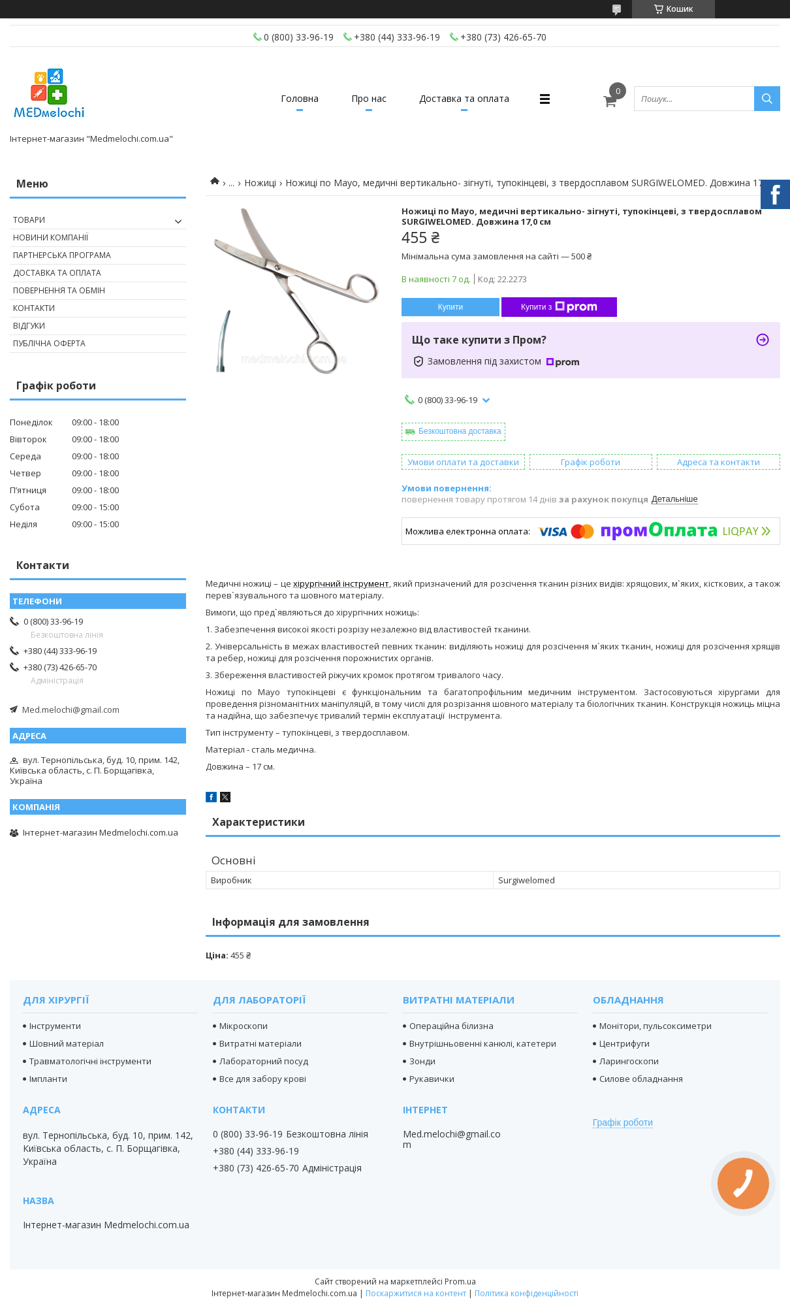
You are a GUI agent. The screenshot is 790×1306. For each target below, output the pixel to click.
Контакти (34, 308)
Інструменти (55, 1026)
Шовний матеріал (66, 1043)
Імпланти (48, 1079)
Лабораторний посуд (263, 1061)
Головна (300, 98)
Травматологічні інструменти (90, 1061)
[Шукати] (767, 98)
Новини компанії (50, 237)
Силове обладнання (641, 1079)
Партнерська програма (62, 255)
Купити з (559, 307)
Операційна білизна (451, 1026)
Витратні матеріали (260, 1043)
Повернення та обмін (59, 290)
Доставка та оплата (464, 98)
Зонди (422, 1061)
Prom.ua (460, 1281)
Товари (29, 219)
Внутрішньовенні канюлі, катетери (482, 1043)
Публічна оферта (49, 343)
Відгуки (29, 325)
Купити (450, 307)
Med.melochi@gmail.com (70, 709)
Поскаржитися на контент (416, 1293)
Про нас (369, 98)
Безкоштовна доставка (460, 431)
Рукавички (431, 1079)
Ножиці (260, 182)
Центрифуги (624, 1043)
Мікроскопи (243, 1026)
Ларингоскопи (629, 1061)
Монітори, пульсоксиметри (655, 1026)
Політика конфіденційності (526, 1293)
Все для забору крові (262, 1079)
